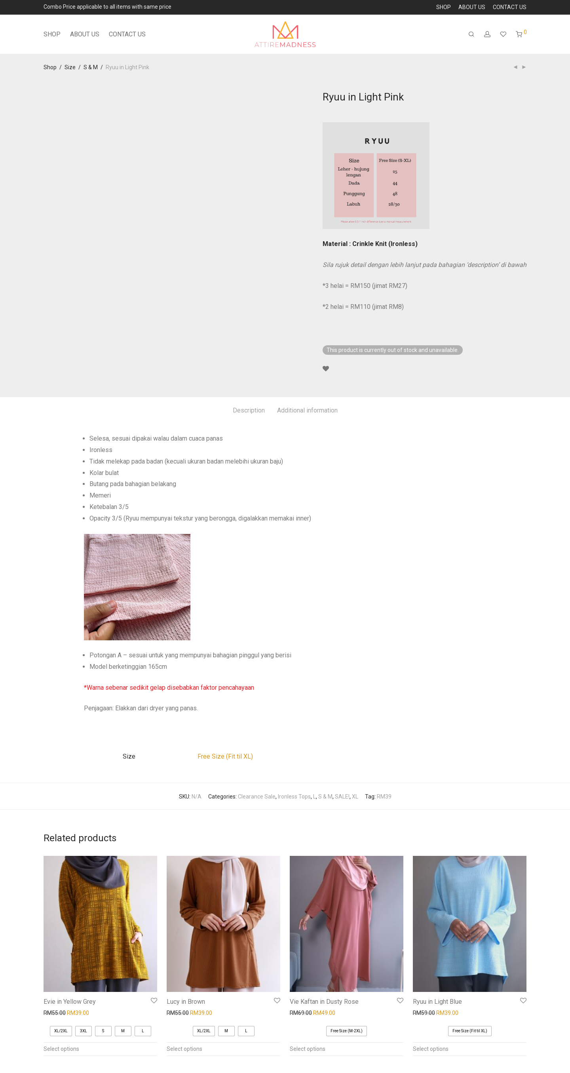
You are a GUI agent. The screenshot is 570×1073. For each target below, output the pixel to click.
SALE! (342, 796)
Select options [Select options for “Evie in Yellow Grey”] (61, 1049)
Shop (50, 67)
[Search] (471, 34)
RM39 (384, 796)
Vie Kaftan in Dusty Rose (324, 1001)
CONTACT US (509, 7)
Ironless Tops (294, 796)
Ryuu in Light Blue (437, 1001)
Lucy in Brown (186, 1001)
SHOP (443, 7)
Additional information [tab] (307, 410)
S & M (91, 67)
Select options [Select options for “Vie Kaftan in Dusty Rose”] (307, 1049)
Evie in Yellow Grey (70, 1001)
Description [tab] (249, 410)
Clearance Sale (257, 796)
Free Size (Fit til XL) (225, 756)
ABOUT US (471, 7)
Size (70, 67)
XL (355, 796)
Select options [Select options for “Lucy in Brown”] (184, 1049)
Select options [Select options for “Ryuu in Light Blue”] (430, 1049)
